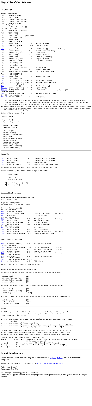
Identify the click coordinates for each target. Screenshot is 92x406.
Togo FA (53, 384)
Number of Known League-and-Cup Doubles (17, 289)
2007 (2, 230)
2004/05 (4, 92)
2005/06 (4, 94)
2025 (2, 249)
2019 (2, 240)
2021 (2, 274)
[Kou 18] (60, 384)
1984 (2, 51)
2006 (2, 228)
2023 (2, 246)
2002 (2, 86)
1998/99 (4, 81)
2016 (2, 234)
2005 (2, 226)
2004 (2, 90)
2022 (2, 244)
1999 (2, 168)
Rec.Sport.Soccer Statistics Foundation (49, 390)
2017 (2, 236)
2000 (2, 170)
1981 (2, 45)
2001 (2, 84)
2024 (2, 248)
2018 (2, 98)
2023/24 (4, 102)
